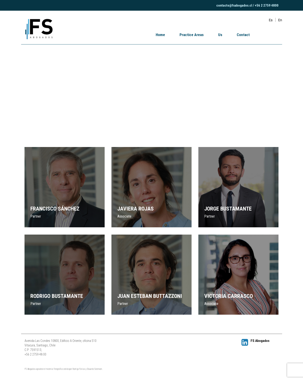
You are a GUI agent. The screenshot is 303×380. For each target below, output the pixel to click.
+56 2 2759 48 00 (35, 354)
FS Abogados (255, 340)
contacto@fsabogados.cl (234, 5)
